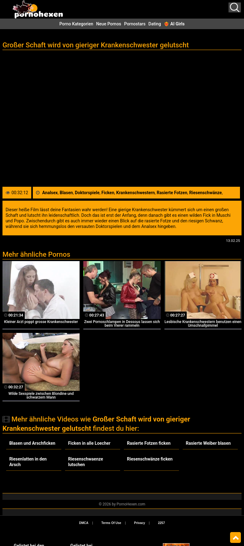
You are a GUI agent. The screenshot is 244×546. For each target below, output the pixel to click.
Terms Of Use (111, 523)
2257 (161, 523)
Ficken (108, 192)
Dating (154, 23)
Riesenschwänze (205, 192)
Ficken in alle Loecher (89, 443)
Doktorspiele (87, 192)
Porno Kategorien (76, 23)
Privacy (139, 523)
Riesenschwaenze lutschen (85, 461)
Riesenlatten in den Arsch (28, 461)
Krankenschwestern (135, 192)
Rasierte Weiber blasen (208, 443)
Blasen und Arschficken (32, 443)
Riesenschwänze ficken (149, 458)
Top (235, 537)
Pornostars (135, 23)
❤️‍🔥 (174, 23)
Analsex (50, 192)
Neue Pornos (108, 23)
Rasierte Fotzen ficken (149, 443)
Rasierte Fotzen (172, 192)
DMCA (84, 523)
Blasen (66, 192)
